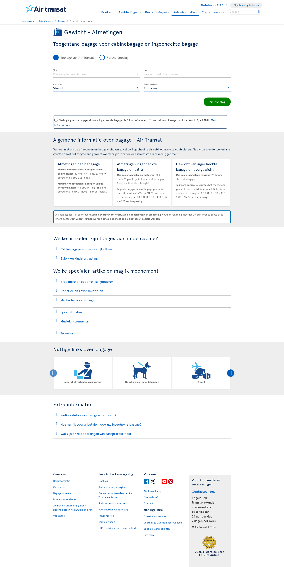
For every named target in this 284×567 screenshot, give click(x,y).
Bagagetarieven (62, 489)
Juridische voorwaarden (112, 499)
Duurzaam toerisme (64, 495)
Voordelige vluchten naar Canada (163, 519)
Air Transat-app (152, 487)
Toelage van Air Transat (77, 57)
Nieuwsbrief (151, 493)
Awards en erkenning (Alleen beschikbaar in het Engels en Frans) (73, 504)
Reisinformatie (184, 12)
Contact (148, 499)
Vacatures (59, 512)
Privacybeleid (106, 512)
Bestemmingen (155, 12)
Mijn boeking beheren (246, 5)
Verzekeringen (107, 518)
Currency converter (155, 512)
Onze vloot (59, 483)
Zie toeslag (217, 102)
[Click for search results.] (259, 12)
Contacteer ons (213, 12)
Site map (149, 531)
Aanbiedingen (128, 12)
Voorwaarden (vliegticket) (113, 506)
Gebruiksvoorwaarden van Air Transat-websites (115, 491)
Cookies (103, 477)
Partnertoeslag (117, 57)
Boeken (106, 12)
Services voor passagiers (112, 483)
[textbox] (96, 73)
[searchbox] (245, 12)
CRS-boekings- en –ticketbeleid (117, 524)
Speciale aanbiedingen (157, 525)
